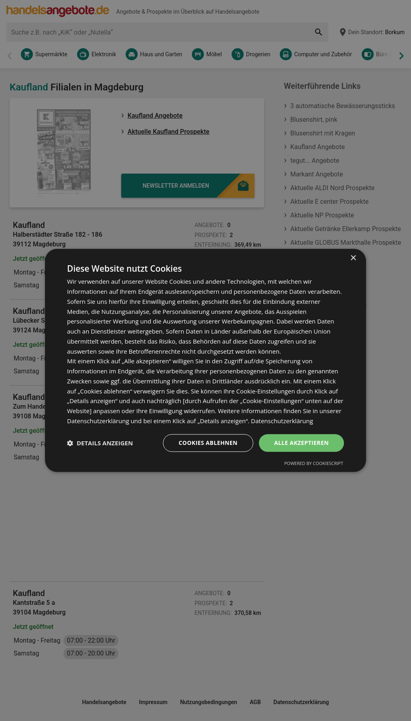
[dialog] (205, 360)
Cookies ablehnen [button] (208, 443)
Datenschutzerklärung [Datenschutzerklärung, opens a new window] (282, 421)
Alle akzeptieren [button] (301, 443)
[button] (100, 442)
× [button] (353, 258)
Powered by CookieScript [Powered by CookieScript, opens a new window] (313, 464)
